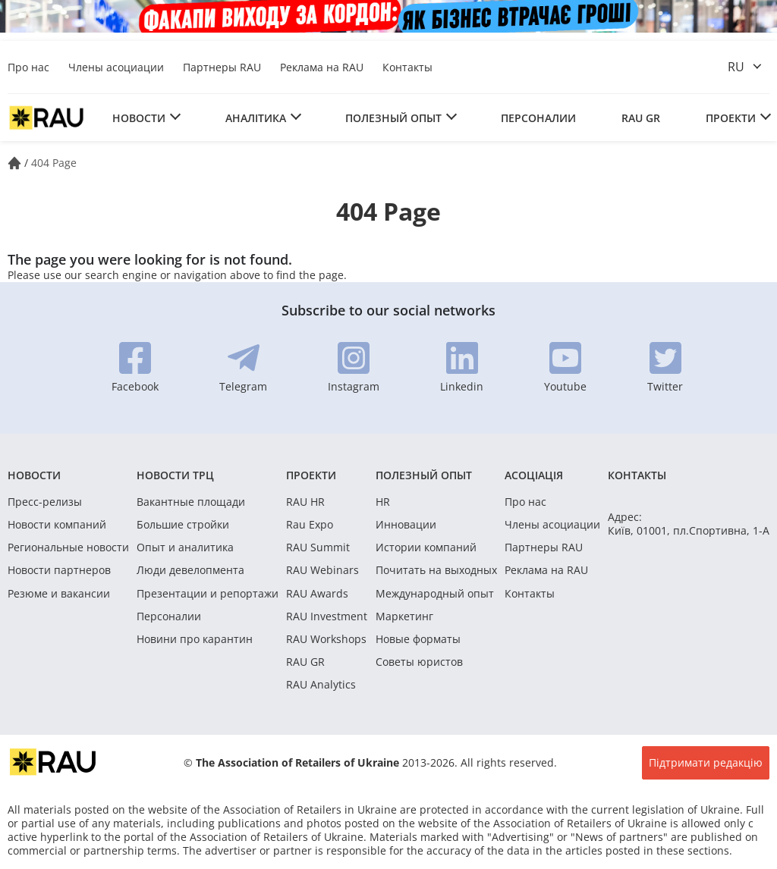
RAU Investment (326, 616)
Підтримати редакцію (706, 762)
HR (383, 502)
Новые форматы (418, 639)
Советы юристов (419, 662)
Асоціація (534, 475)
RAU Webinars (322, 570)
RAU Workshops (326, 639)
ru (736, 66)
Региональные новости (68, 547)
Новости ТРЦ (175, 475)
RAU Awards (317, 594)
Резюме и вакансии (59, 594)
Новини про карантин (195, 639)
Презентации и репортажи (207, 594)
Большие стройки (183, 525)
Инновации (406, 525)
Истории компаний (426, 547)
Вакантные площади (191, 502)
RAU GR (640, 118)
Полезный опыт (393, 118)
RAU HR (305, 502)
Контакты (407, 67)
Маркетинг (404, 616)
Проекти (731, 118)
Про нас (28, 67)
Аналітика (255, 118)
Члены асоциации (116, 67)
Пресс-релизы (45, 502)
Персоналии (538, 118)
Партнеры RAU (222, 67)
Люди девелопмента (190, 570)
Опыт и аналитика (185, 547)
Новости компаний (57, 525)
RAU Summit (318, 547)
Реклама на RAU (321, 67)
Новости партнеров (59, 570)
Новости (138, 118)
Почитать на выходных (436, 570)
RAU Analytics (321, 685)
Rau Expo (309, 525)
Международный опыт (435, 594)
